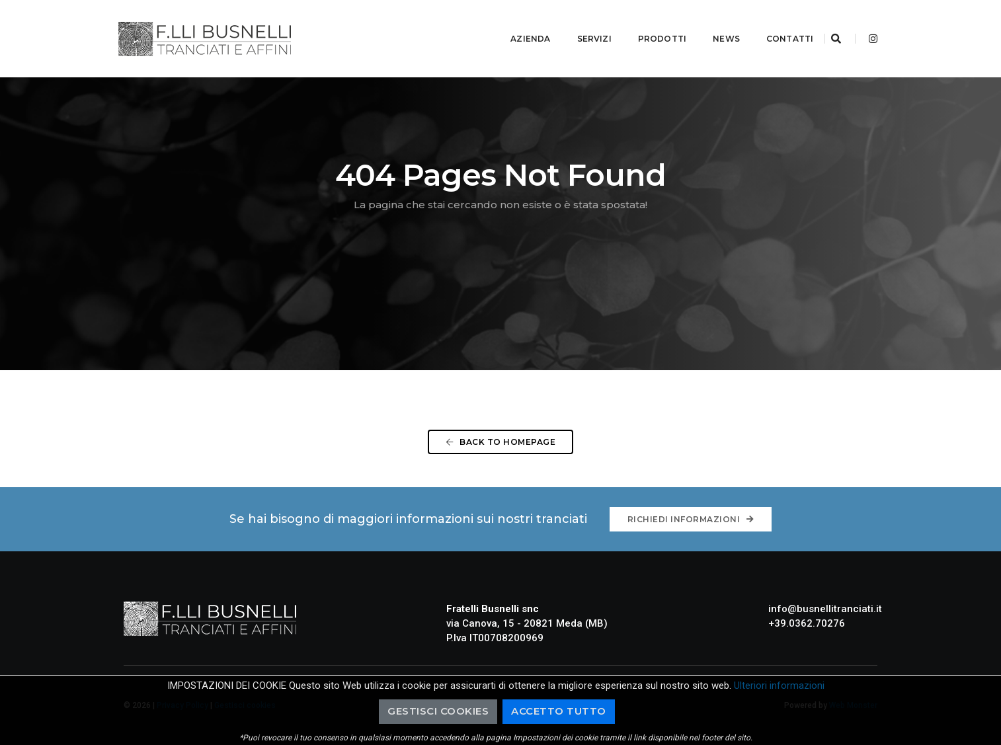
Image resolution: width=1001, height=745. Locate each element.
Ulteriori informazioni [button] (779, 685)
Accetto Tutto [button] (558, 711)
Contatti (773, 23)
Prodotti (645, 23)
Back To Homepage (500, 442)
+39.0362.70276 (806, 623)
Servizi (578, 23)
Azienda (514, 23)
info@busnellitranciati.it (825, 609)
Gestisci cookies (438, 711)
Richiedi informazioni (690, 519)
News (710, 23)
